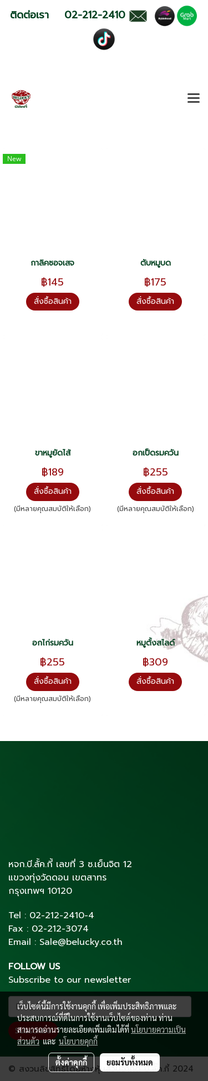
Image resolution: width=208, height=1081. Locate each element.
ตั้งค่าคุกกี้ (71, 1062)
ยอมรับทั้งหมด (129, 1062)
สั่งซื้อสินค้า (53, 301)
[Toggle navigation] (193, 99)
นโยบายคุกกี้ (78, 1041)
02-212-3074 (60, 928)
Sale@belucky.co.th (81, 942)
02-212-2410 (56, 915)
